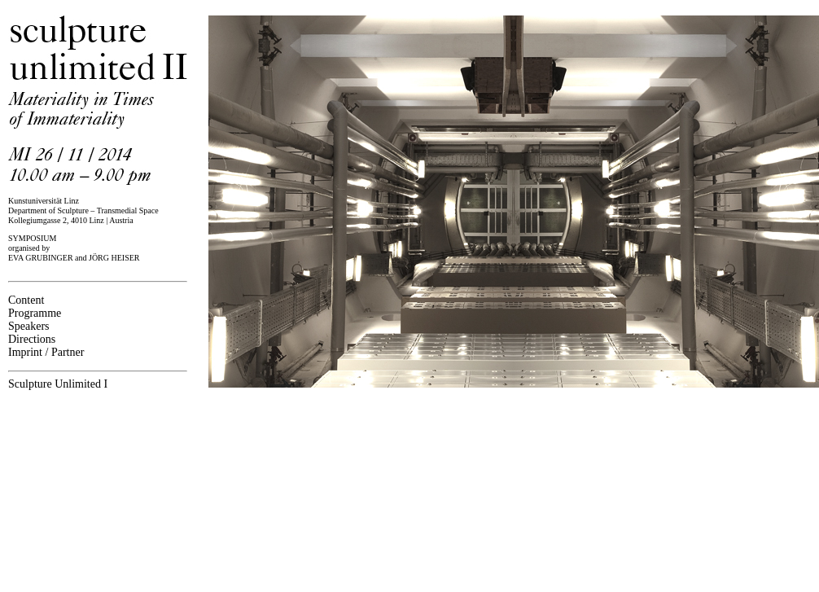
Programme (34, 313)
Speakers (29, 326)
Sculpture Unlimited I (57, 384)
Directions (31, 339)
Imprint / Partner (46, 352)
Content (26, 300)
